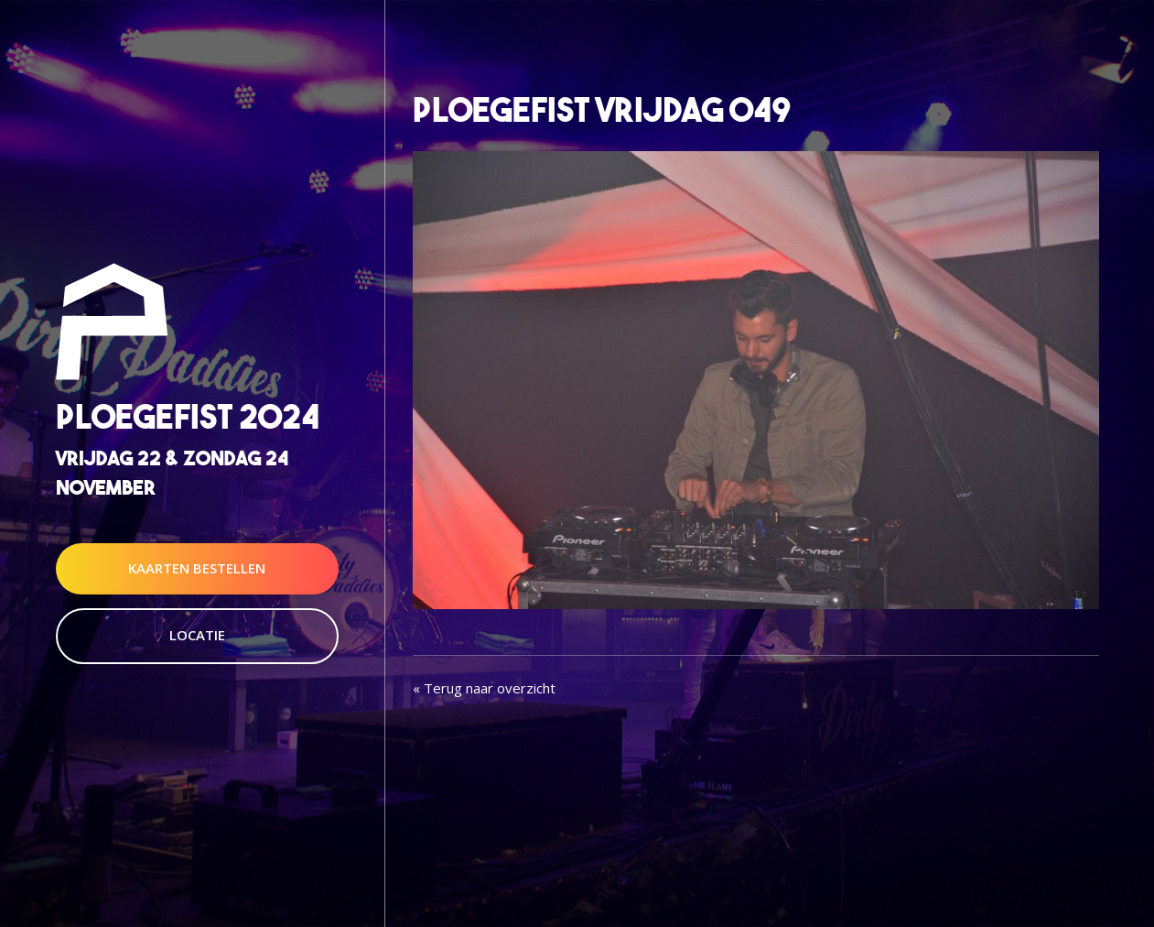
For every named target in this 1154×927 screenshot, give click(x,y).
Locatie (197, 635)
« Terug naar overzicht (484, 688)
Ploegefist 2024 (187, 417)
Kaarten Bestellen (196, 568)
